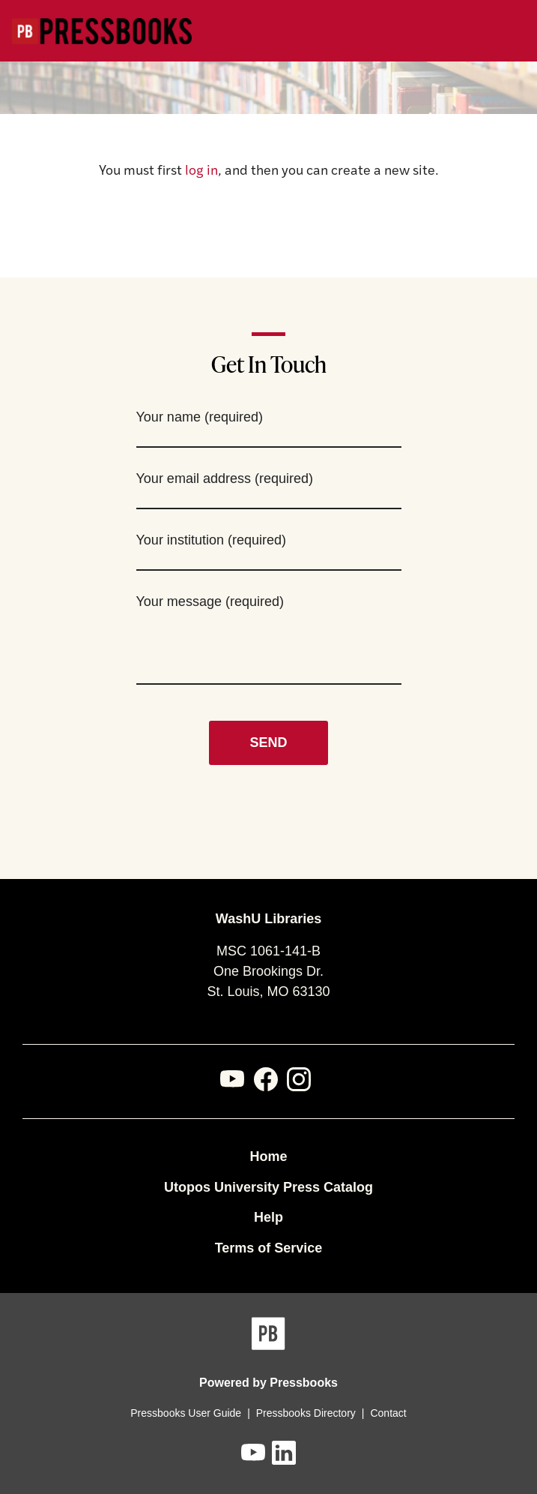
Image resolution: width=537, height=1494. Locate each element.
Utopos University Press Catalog (268, 1187)
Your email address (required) (224, 478)
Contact (388, 1413)
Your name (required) (199, 417)
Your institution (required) (211, 540)
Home (268, 1156)
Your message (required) (210, 601)
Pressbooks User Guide (185, 1413)
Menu (515, 32)
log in (201, 171)
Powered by (268, 1382)
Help (268, 1217)
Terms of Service (269, 1248)
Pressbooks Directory (306, 1413)
